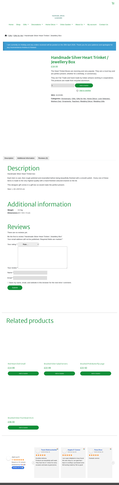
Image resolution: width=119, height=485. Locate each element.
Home (11, 25)
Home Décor (50, 25)
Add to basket (85, 86)
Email (10, 247)
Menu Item (8, 470)
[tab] (9, 128)
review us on (18, 438)
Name (10, 242)
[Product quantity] (62, 86)
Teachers (75, 102)
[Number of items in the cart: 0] (112, 3)
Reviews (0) (43, 128)
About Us (79, 25)
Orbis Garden (65, 25)
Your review (12, 237)
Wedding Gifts (99, 102)
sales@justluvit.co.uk (87, 459)
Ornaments (66, 102)
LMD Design (89, 478)
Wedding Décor (86, 102)
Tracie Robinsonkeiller (49, 420)
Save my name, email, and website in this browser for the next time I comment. (40, 252)
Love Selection (104, 100)
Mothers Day (56, 102)
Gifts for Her (18, 36)
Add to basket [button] (23, 343)
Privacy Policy (47, 459)
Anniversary (66, 100)
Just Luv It (15, 428)
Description (8, 128)
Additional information (25, 128)
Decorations (36, 25)
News (6, 467)
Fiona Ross (98, 420)
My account (92, 25)
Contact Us (103, 25)
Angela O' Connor (74, 420)
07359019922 (90, 463)
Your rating (12, 214)
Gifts (25, 25)
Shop (18, 25)
